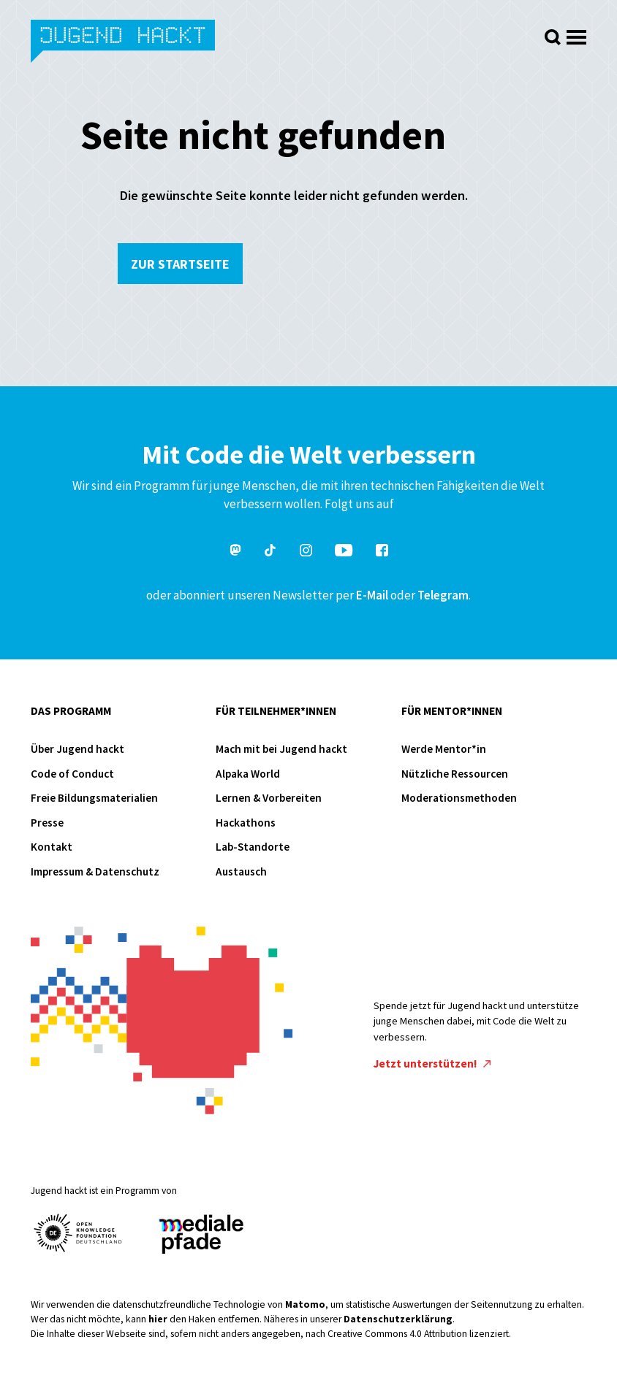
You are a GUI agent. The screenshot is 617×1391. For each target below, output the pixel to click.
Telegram (443, 595)
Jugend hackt (124, 43)
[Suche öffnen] (552, 37)
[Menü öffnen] (576, 33)
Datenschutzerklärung (398, 1319)
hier (157, 1319)
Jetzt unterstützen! (432, 1063)
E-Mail (372, 595)
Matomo (305, 1304)
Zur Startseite (180, 264)
